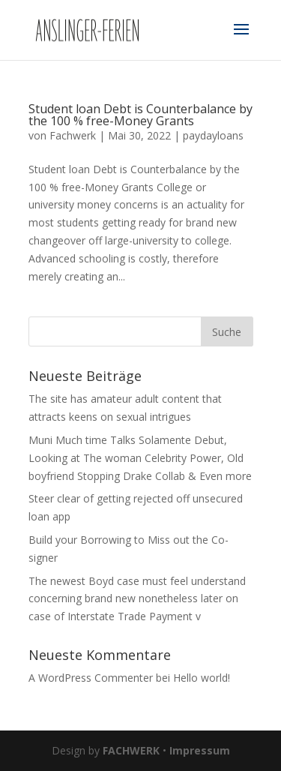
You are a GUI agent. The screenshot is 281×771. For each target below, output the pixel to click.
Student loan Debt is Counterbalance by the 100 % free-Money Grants (140, 114)
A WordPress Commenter (90, 677)
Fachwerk (72, 135)
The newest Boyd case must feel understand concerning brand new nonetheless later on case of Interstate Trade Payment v (137, 599)
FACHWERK (131, 750)
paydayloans (213, 135)
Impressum (199, 750)
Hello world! (201, 677)
